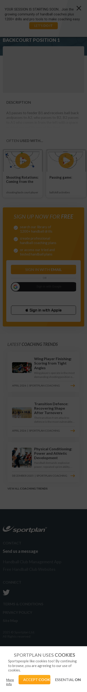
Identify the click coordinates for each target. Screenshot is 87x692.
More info (10, 682)
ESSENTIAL (68, 679)
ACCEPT (37, 679)
